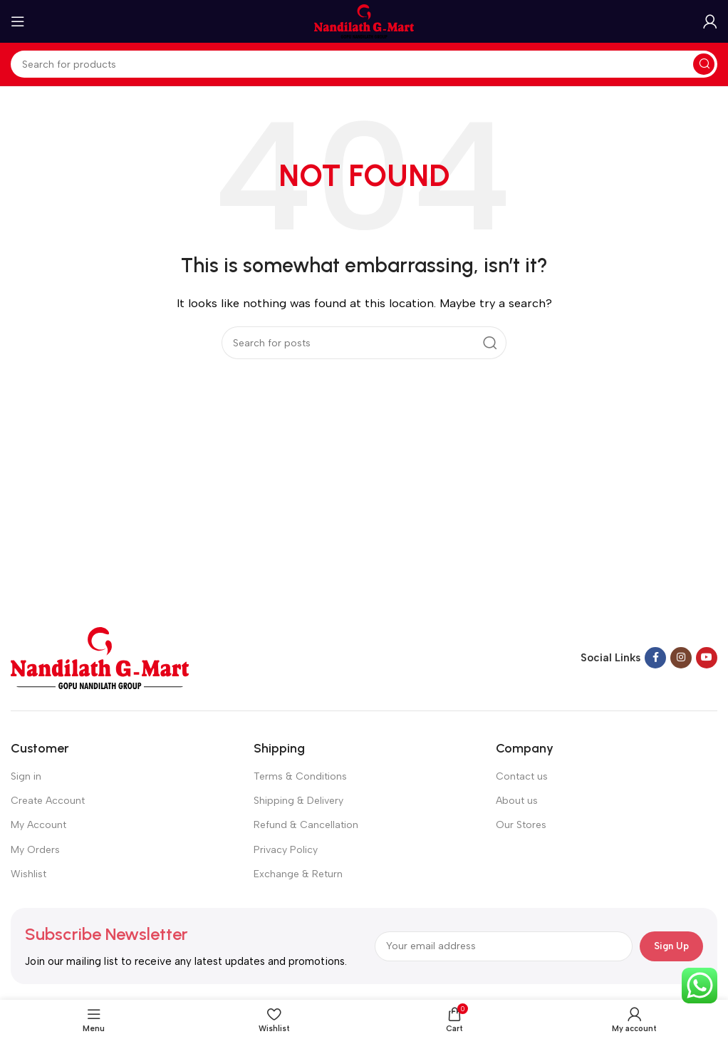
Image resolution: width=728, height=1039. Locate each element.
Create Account (48, 801)
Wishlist (28, 874)
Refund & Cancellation (306, 825)
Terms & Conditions (300, 776)
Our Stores (521, 825)
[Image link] (100, 657)
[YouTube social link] (706, 657)
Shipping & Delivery (298, 801)
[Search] (364, 64)
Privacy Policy (286, 850)
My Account (38, 825)
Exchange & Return (298, 874)
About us (517, 801)
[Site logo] (364, 20)
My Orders (35, 850)
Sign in (26, 776)
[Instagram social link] (681, 657)
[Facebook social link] (655, 657)
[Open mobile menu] (18, 21)
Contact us (522, 776)
